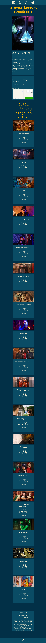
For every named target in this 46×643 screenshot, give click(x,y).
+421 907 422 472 (16, 88)
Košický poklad (24, 419)
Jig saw (23, 162)
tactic (26, 2)
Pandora (23, 333)
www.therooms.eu (17, 77)
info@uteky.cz (23, 615)
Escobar (23, 561)
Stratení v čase (23, 305)
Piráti (24, 191)
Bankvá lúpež (24, 476)
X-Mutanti (23, 533)
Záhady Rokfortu (23, 276)
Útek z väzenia (24, 390)
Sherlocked (24, 219)
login (32, 2)
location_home (20, 2)
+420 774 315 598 (23, 617)
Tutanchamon (23, 134)
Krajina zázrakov (23, 248)
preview (13, 2)
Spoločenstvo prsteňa (23, 362)
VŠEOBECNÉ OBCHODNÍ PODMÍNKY (23, 630)
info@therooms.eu (16, 87)
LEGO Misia (24, 590)
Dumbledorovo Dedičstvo (24, 505)
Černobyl (24, 447)
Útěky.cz (23, 612)
